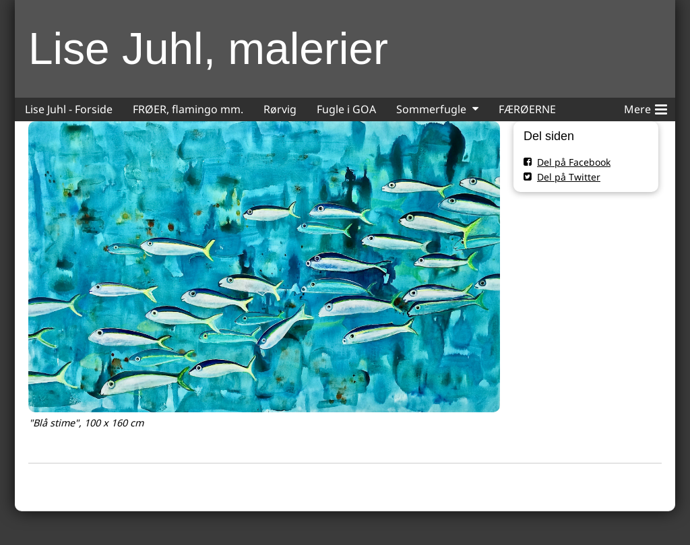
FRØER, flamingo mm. (188, 109)
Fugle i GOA (346, 109)
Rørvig (279, 109)
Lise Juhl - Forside (69, 109)
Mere (645, 107)
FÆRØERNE (527, 109)
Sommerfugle (431, 109)
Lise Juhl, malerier (208, 48)
